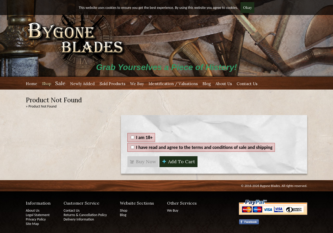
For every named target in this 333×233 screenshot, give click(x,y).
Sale (60, 83)
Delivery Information (79, 219)
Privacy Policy (36, 219)
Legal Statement (38, 215)
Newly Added (82, 83)
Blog (206, 83)
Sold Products (112, 83)
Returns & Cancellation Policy (85, 215)
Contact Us (247, 83)
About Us (223, 83)
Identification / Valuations (173, 83)
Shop (46, 83)
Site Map (32, 224)
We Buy (137, 83)
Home (31, 83)
